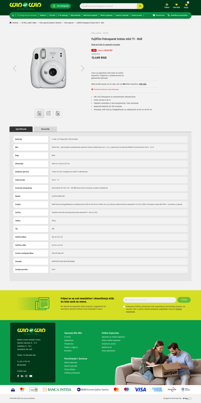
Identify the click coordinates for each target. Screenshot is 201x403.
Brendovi (68, 351)
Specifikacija (21, 129)
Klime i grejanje (106, 15)
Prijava (166, 7)
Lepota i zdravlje (122, 15)
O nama (67, 337)
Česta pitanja (69, 369)
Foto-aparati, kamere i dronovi (50, 23)
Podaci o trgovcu (71, 347)
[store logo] (25, 6)
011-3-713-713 (23, 361)
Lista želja (176, 7)
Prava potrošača (108, 351)
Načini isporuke (70, 366)
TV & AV (52, 15)
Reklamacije (107, 347)
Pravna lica (158, 15)
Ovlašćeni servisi (109, 344)
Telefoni (43, 15)
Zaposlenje (68, 340)
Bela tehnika (75, 15)
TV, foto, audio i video (28, 23)
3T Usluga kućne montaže (27, 15)
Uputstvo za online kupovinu (113, 337)
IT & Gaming (63, 15)
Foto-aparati (68, 23)
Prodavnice (68, 344)
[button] (14, 68)
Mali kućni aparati (90, 15)
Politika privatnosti (72, 373)
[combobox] (111, 6)
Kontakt (21, 365)
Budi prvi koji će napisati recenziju (105, 45)
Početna (15, 23)
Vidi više (142, 84)
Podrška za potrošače (177, 15)
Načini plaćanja (70, 362)
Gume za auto (137, 15)
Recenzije (45, 129)
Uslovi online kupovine (111, 340)
